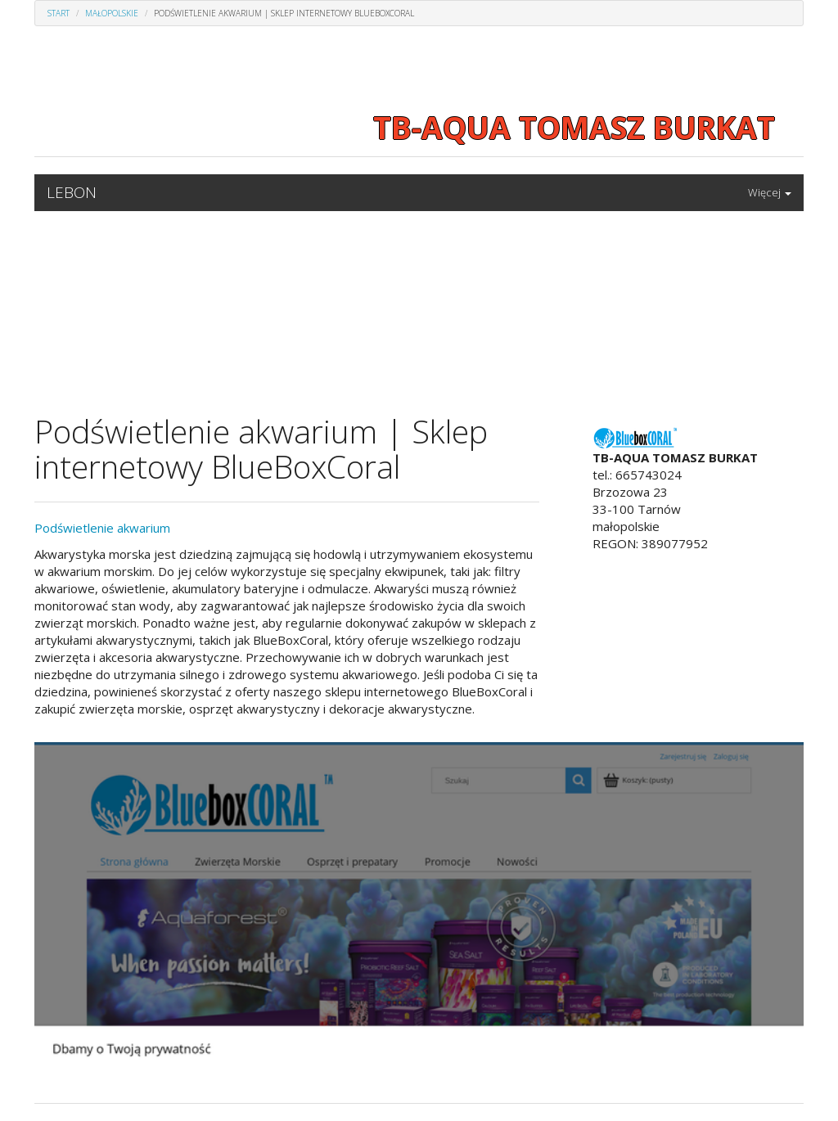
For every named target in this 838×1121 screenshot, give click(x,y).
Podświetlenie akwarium (102, 528)
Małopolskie (111, 13)
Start (58, 13)
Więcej (769, 192)
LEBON (72, 192)
